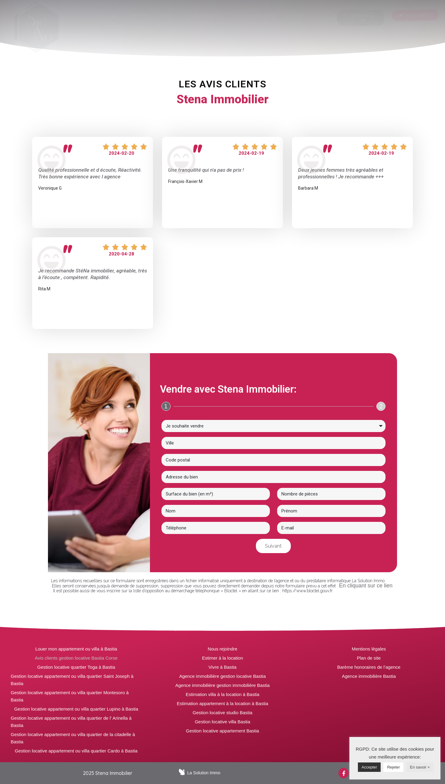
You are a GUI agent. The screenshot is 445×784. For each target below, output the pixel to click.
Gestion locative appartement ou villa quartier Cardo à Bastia (76, 750)
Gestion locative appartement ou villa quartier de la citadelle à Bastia (73, 738)
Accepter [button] (369, 767)
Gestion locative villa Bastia (222, 721)
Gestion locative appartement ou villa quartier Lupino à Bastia (76, 708)
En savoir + (420, 767)
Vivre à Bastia (222, 667)
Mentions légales (369, 648)
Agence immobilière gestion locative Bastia (222, 676)
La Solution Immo (203, 772)
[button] (360, 18)
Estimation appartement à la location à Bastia (222, 703)
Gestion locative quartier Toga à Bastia (76, 667)
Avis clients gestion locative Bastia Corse (76, 658)
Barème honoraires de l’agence (368, 667)
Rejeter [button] (393, 767)
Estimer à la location (222, 658)
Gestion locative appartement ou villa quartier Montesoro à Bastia (70, 696)
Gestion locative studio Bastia (223, 712)
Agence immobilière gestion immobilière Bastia (222, 685)
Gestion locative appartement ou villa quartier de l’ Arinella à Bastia (71, 721)
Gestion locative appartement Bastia (222, 730)
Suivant (273, 546)
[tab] (109, 16)
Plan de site (369, 658)
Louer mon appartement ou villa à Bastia (76, 648)
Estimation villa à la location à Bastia (223, 694)
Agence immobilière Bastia (369, 676)
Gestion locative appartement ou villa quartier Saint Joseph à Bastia (72, 680)
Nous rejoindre (222, 648)
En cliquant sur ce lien (365, 586)
